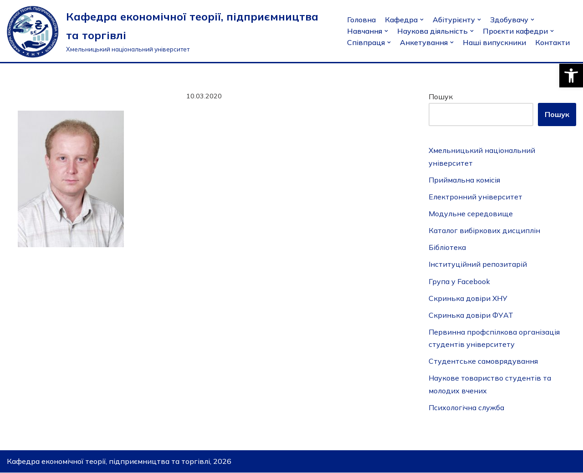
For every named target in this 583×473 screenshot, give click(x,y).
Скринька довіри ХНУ (468, 298)
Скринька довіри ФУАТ (471, 315)
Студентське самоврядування (483, 361)
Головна (361, 19)
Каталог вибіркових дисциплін (485, 230)
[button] (571, 75)
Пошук (441, 96)
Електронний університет (476, 196)
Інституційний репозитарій (478, 264)
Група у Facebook (459, 281)
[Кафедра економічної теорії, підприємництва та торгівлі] (170, 31)
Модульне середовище (471, 213)
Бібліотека (447, 247)
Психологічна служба (467, 407)
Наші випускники (494, 42)
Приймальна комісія (465, 179)
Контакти (552, 42)
